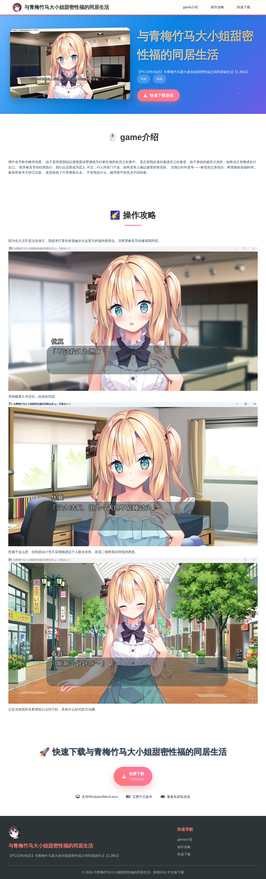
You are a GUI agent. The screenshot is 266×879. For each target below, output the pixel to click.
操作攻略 (217, 7)
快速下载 (243, 7)
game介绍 (190, 7)
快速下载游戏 (158, 95)
